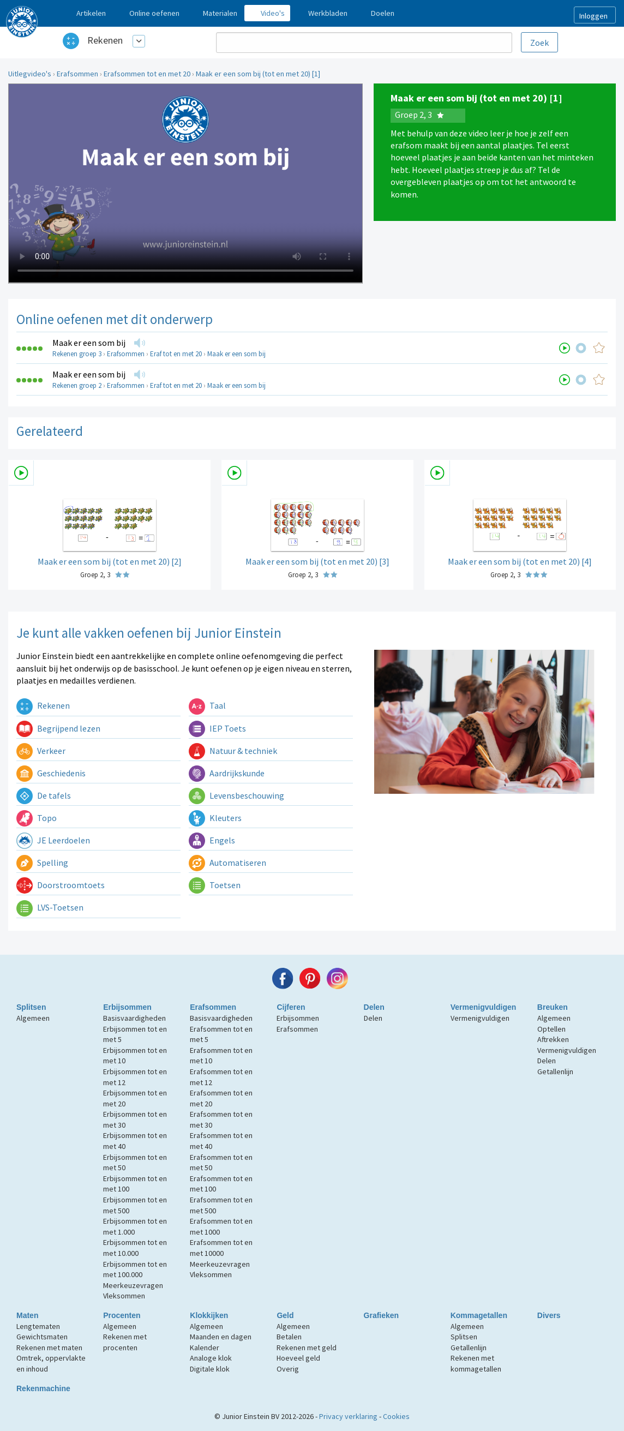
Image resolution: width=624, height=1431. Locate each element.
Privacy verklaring (348, 1416)
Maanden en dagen (220, 1337)
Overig (288, 1369)
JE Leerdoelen (53, 840)
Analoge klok (211, 1358)
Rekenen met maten (49, 1347)
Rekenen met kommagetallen (476, 1363)
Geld (285, 1315)
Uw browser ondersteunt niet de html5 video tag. (185, 183)
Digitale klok (210, 1369)
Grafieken (381, 1315)
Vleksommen (124, 1296)
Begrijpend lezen (58, 728)
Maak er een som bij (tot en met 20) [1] (258, 74)
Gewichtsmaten (42, 1337)
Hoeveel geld (298, 1358)
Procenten (121, 1315)
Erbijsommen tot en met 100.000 (135, 1269)
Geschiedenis (51, 773)
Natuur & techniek (233, 750)
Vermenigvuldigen (484, 1007)
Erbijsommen (127, 1007)
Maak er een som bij (88, 342)
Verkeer (40, 750)
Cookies (396, 1416)
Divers (549, 1315)
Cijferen (291, 1007)
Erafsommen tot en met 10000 (221, 1247)
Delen (374, 1007)
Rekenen (105, 40)
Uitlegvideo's (29, 74)
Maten (27, 1315)
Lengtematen (38, 1326)
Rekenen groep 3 (76, 353)
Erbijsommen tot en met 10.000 (135, 1247)
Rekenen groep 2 (76, 385)
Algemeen (33, 1018)
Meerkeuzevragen (133, 1285)
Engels (212, 840)
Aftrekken (553, 1039)
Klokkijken (209, 1315)
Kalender (204, 1347)
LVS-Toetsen (49, 907)
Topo (36, 817)
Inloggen (593, 16)
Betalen (289, 1337)
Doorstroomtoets (60, 884)
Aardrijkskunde (227, 773)
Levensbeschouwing (236, 795)
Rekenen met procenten (125, 1342)
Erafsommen (77, 74)
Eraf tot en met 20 (176, 353)
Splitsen (31, 1007)
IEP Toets (217, 728)
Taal (207, 705)
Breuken (552, 1007)
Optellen (551, 1029)
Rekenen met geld (307, 1347)
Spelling (42, 862)
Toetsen (215, 884)
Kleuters (215, 817)
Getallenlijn (555, 1071)
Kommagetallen (479, 1315)
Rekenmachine (43, 1388)
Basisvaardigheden (134, 1018)
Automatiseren (227, 862)
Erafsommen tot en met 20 (147, 74)
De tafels (43, 795)
